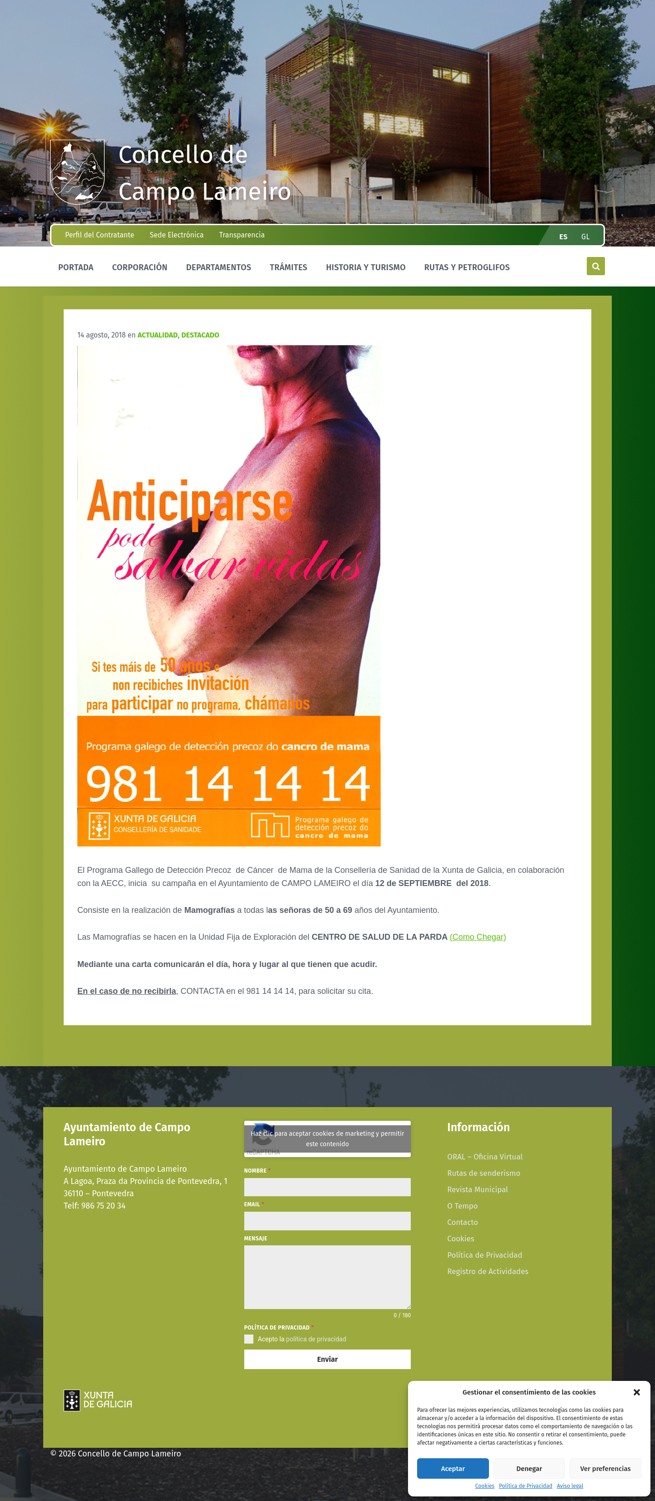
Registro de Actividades (488, 1271)
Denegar (529, 1469)
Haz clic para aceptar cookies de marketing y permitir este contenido (327, 1139)
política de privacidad (316, 1339)
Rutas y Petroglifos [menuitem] (467, 267)
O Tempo (462, 1205)
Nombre (257, 1171)
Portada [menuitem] (76, 267)
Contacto (462, 1222)
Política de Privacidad (525, 1486)
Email (254, 1204)
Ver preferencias (605, 1469)
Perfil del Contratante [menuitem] (99, 235)
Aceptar (453, 1469)
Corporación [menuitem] (139, 267)
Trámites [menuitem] (288, 267)
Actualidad (158, 335)
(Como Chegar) (478, 937)
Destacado (200, 335)
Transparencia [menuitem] (242, 235)
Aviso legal (570, 1486)
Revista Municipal (477, 1189)
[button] (636, 1392)
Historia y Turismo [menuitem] (366, 267)
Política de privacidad (279, 1328)
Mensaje (255, 1238)
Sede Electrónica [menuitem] (176, 235)
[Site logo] (77, 202)
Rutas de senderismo (483, 1173)
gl (585, 236)
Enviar (327, 1359)
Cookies (484, 1486)
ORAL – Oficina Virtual (485, 1156)
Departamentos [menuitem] (218, 267)
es (563, 236)
